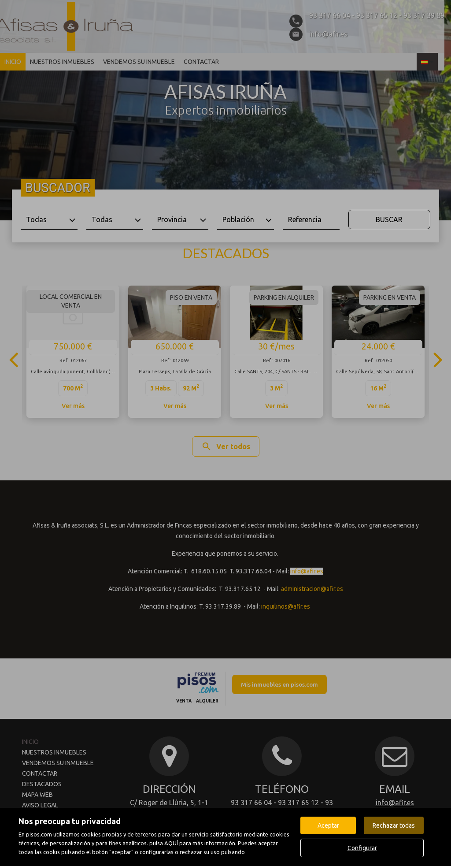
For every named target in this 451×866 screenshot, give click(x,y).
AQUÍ (171, 843)
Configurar (362, 847)
